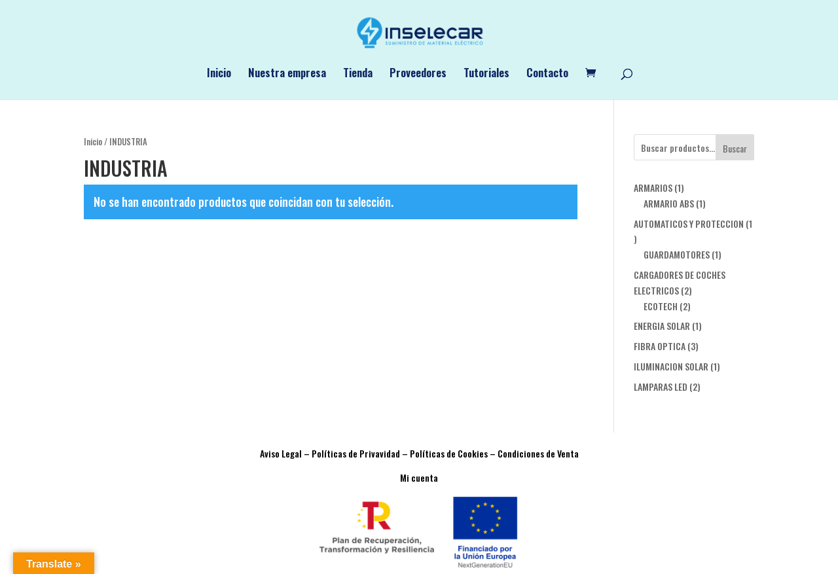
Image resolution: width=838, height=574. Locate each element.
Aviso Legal (281, 453)
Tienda (358, 74)
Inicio (219, 74)
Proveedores (418, 74)
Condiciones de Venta (538, 453)
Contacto (547, 74)
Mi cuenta (419, 477)
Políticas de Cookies (449, 453)
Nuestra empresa (287, 74)
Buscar (735, 148)
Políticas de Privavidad (356, 453)
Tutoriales (486, 74)
